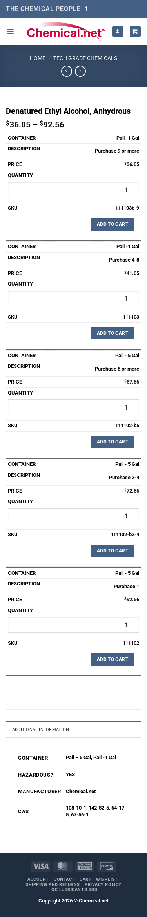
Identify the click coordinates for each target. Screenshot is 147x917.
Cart (85, 879)
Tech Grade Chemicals (85, 58)
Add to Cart (112, 224)
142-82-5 (99, 808)
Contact (64, 879)
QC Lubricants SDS (74, 889)
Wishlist (107, 879)
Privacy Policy (103, 884)
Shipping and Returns (52, 884)
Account (38, 879)
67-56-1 (80, 814)
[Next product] (66, 71)
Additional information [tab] (40, 729)
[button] (10, 31)
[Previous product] (80, 71)
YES (70, 774)
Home (37, 58)
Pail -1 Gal (104, 757)
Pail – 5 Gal (78, 757)
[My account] (117, 31)
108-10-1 (76, 808)
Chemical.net (81, 791)
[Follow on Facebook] (86, 8)
